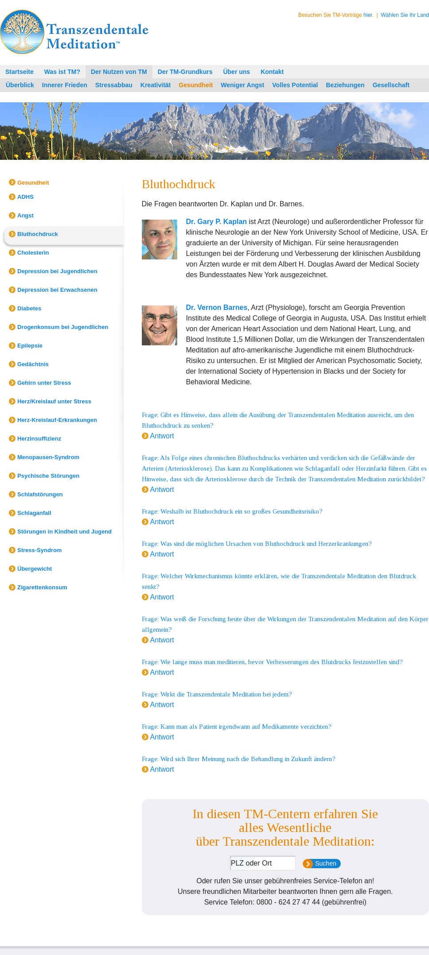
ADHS (25, 196)
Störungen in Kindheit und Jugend (64, 531)
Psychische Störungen (48, 475)
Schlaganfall (34, 513)
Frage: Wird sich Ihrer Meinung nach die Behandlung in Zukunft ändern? (238, 758)
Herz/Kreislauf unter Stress (54, 401)
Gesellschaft (391, 85)
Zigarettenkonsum (42, 587)
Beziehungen (345, 85)
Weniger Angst (242, 85)
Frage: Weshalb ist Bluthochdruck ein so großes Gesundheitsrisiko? (232, 511)
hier (367, 15)
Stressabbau (114, 85)
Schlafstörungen (40, 494)
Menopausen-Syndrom (48, 457)
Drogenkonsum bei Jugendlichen (62, 327)
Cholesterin (33, 252)
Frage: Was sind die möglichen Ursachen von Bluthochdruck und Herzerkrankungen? (257, 543)
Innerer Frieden (64, 85)
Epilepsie (30, 345)
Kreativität (155, 85)
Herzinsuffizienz (39, 438)
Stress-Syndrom (39, 550)
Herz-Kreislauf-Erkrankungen (57, 420)
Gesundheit (196, 85)
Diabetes (29, 308)
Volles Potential (295, 85)
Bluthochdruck (37, 234)
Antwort (162, 436)
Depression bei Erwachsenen (57, 289)
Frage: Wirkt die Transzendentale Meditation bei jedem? (217, 694)
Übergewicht (34, 568)
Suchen (325, 863)
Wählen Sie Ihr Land (405, 15)
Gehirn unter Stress (44, 382)
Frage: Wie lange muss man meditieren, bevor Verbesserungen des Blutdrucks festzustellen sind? (272, 661)
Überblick (20, 85)
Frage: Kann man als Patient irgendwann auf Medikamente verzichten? (237, 726)
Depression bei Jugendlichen (57, 271)
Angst (25, 215)
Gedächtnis (33, 364)
